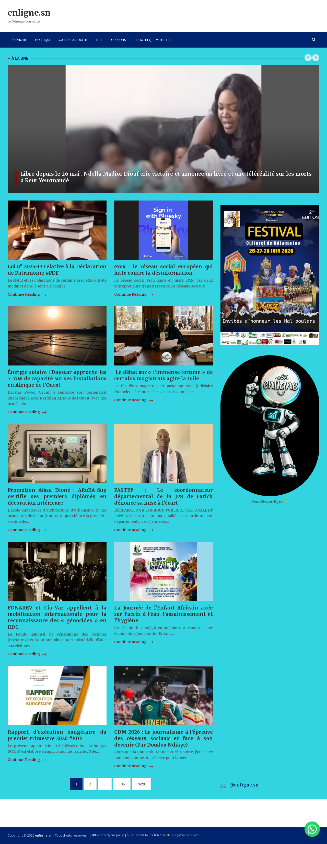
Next (141, 784)
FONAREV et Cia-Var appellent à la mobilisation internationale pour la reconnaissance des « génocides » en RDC (57, 617)
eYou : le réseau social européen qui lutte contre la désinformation (163, 269)
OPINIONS (118, 39)
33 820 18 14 (140, 835)
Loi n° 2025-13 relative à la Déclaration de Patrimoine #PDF (57, 269)
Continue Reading (27, 294)
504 (121, 784)
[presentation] (308, 57)
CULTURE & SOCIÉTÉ (73, 39)
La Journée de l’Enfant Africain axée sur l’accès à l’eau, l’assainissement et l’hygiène (163, 614)
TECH (99, 39)
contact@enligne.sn (110, 835)
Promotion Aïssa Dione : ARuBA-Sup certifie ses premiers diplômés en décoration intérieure (57, 496)
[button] (312, 829)
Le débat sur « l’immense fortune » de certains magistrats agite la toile (163, 375)
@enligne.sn (244, 785)
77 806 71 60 (158, 835)
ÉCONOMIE (19, 39)
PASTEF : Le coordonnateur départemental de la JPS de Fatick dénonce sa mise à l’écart (163, 496)
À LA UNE (19, 58)
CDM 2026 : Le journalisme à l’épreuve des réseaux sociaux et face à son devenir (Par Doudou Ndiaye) (163, 738)
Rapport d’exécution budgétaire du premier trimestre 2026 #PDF (57, 735)
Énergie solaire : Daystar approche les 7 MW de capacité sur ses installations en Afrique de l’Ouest (57, 378)
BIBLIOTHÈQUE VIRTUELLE (152, 39)
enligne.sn (29, 13)
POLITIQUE (43, 39)
